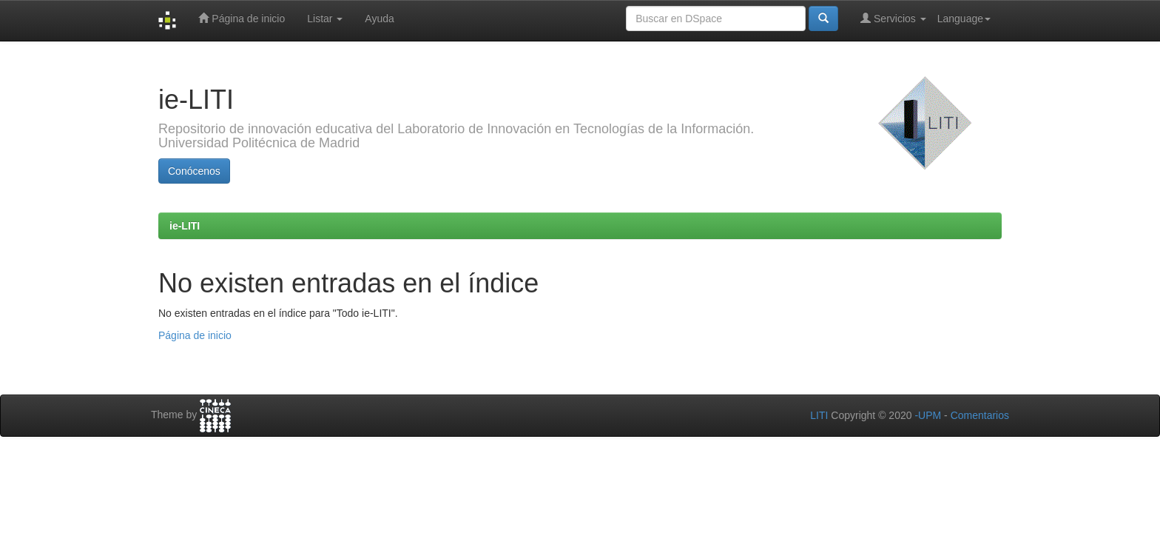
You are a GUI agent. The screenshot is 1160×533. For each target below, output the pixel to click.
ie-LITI (184, 226)
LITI (819, 415)
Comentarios (980, 415)
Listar (325, 18)
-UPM (927, 415)
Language (964, 18)
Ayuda (379, 18)
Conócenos (194, 171)
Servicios (893, 18)
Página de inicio (241, 18)
